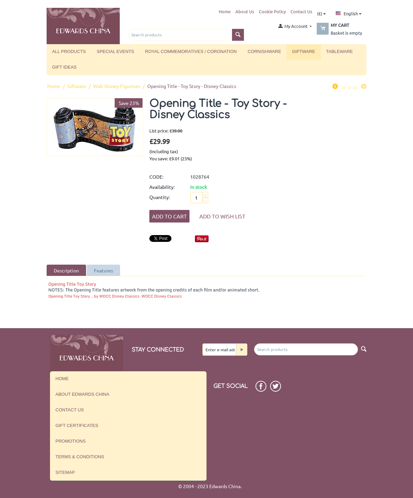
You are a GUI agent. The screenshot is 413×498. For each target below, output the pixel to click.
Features (103, 270)
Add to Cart (169, 216)
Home (225, 11)
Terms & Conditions (79, 456)
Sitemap (65, 472)
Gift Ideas (64, 67)
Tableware (339, 51)
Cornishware (264, 51)
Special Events (115, 51)
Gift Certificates (76, 425)
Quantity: (159, 197)
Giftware (303, 51)
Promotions (70, 441)
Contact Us (301, 11)
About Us (244, 11)
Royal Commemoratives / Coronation (191, 51)
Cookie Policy (272, 11)
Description (66, 270)
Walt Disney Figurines (116, 86)
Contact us (69, 409)
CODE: (156, 177)
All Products (69, 51)
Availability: (162, 187)
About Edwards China (82, 394)
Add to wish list (222, 216)
